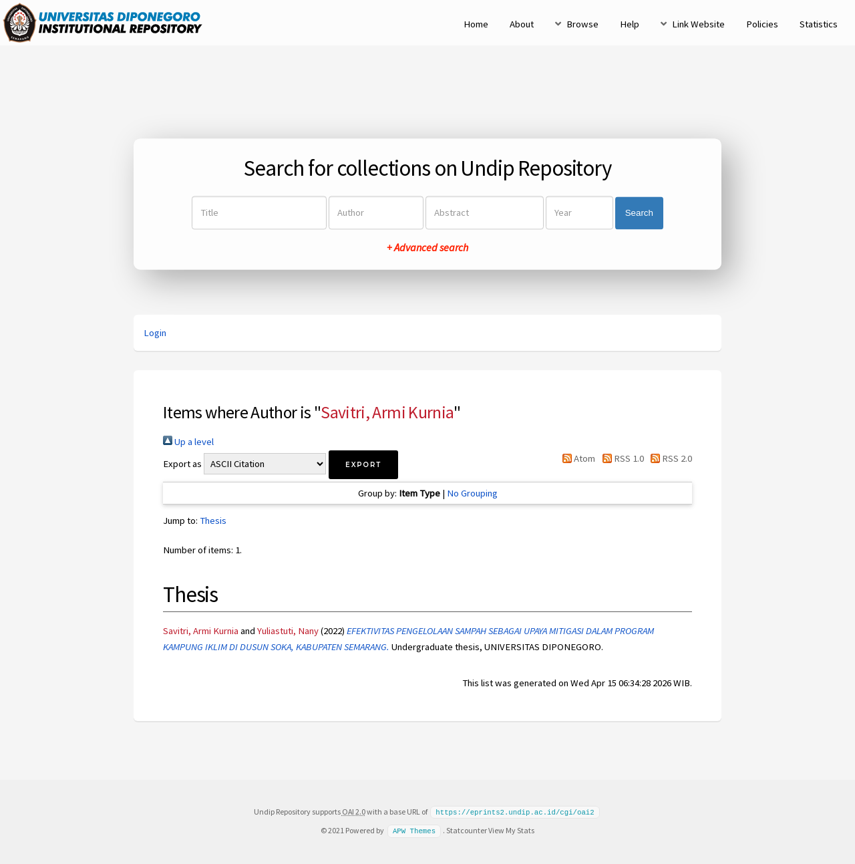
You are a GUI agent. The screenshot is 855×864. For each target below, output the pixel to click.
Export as (182, 464)
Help (629, 24)
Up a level (188, 442)
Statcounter (466, 830)
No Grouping (472, 493)
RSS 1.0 (620, 458)
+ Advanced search (427, 248)
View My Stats (511, 830)
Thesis (213, 521)
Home (476, 24)
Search (639, 213)
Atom (576, 458)
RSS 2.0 (669, 458)
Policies (762, 24)
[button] (363, 464)
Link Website (698, 24)
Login (155, 333)
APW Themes (414, 830)
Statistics (819, 24)
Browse (582, 24)
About (522, 24)
